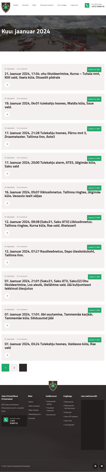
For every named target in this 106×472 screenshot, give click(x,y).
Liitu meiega (61, 5)
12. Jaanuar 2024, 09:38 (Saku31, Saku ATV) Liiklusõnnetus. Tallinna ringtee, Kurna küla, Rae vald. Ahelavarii (49, 223)
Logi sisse (74, 5)
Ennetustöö (51, 414)
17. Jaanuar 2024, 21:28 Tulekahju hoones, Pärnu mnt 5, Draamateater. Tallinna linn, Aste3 (46, 135)
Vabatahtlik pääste (51, 402)
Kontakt (25, 5)
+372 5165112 (98, 6)
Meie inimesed (34, 406)
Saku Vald (68, 420)
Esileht (15, 5)
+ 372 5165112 (14, 422)
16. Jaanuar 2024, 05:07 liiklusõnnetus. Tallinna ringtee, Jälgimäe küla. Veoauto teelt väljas (53, 194)
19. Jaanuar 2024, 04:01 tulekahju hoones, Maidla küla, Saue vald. (49, 105)
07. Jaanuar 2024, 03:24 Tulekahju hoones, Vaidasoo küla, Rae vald (50, 346)
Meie (34, 5)
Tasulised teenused (50, 409)
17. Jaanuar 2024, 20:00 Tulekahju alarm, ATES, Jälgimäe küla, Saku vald (50, 164)
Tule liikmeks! (69, 425)
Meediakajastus (35, 414)
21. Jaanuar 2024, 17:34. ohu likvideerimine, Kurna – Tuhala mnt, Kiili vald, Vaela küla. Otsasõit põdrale (52, 75)
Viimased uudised (46, 5)
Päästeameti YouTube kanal (69, 407)
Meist (31, 402)
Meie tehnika (34, 410)
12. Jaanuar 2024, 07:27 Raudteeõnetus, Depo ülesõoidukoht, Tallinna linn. (50, 253)
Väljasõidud (10, 69)
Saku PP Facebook (71, 416)
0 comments (23, 69)
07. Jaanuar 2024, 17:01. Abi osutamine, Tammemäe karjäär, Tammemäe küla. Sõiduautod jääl (49, 316)
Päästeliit (68, 412)
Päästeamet (68, 402)
